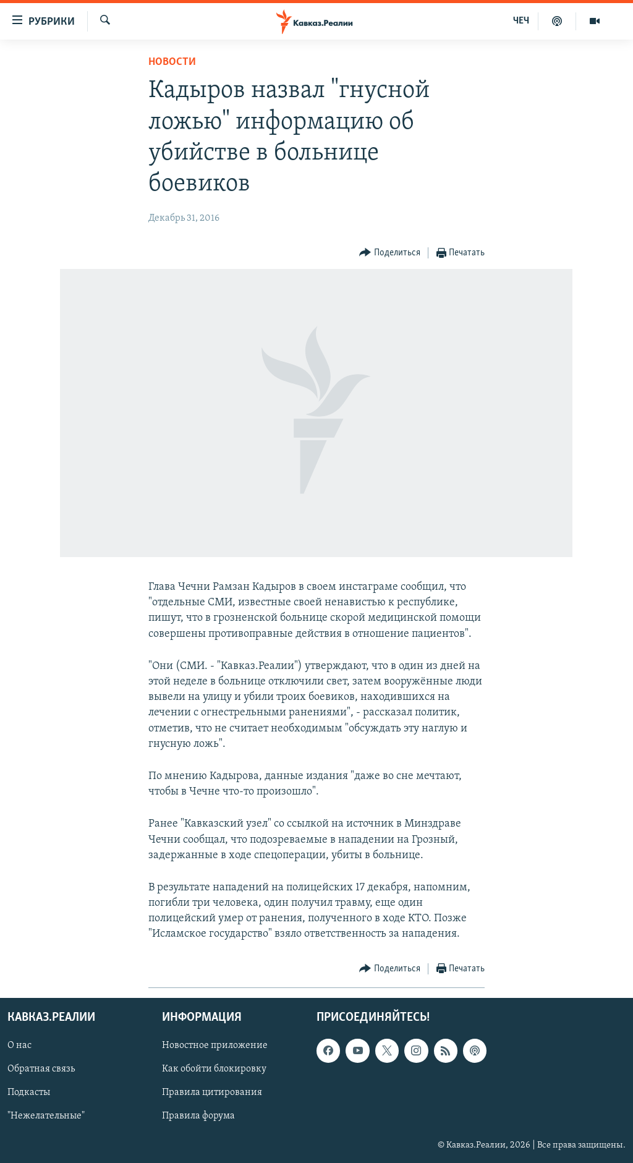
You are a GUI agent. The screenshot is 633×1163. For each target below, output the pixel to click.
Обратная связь (41, 1069)
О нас (19, 1045)
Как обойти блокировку (214, 1069)
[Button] (389, 253)
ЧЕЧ (521, 21)
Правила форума (198, 1116)
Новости (172, 62)
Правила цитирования (212, 1092)
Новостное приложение (215, 1045)
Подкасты (28, 1092)
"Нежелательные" (46, 1116)
